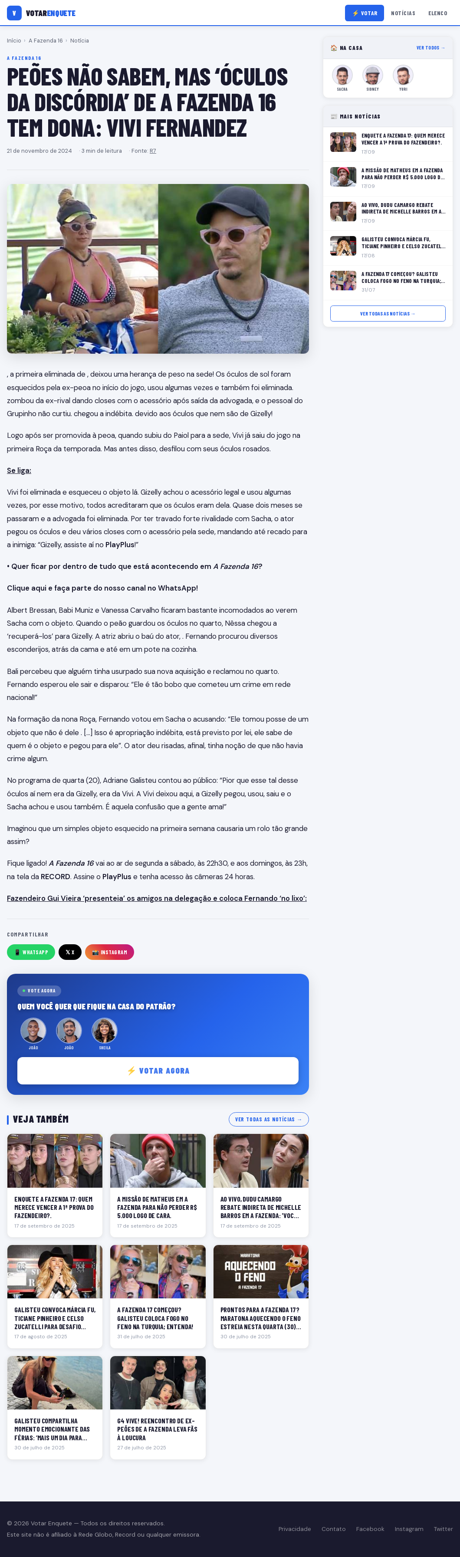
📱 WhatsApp (31, 952)
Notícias (403, 12)
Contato (334, 1529)
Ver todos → (431, 47)
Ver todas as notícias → (268, 1119)
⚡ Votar (365, 12)
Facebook (370, 1529)
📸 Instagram (110, 952)
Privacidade (295, 1529)
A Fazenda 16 (46, 40)
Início (14, 40)
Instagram (409, 1529)
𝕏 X (70, 952)
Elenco (437, 12)
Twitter (443, 1529)
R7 (153, 150)
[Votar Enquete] (41, 13)
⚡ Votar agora (158, 1070)
